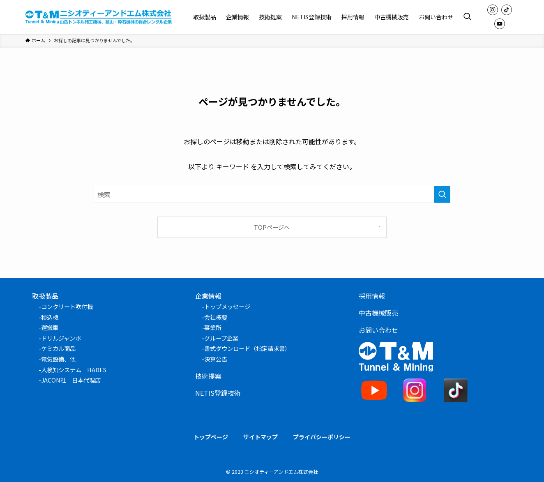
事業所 (212, 327)
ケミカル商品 (58, 348)
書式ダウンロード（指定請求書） (247, 348)
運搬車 (49, 327)
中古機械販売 (378, 313)
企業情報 (208, 296)
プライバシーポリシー (321, 437)
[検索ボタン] (467, 17)
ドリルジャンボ (61, 338)
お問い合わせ (378, 330)
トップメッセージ (227, 306)
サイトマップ (260, 437)
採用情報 (372, 296)
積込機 (49, 317)
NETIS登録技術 (218, 393)
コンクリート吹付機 (67, 306)
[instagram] (492, 10)
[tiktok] (506, 10)
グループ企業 (221, 338)
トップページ (211, 437)
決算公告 (215, 359)
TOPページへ (272, 227)
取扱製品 (45, 296)
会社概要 (215, 317)
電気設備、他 (58, 359)
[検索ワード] (272, 194)
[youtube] (499, 23)
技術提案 (208, 376)
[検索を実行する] (442, 194)
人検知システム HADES (73, 369)
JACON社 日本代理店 (71, 380)
